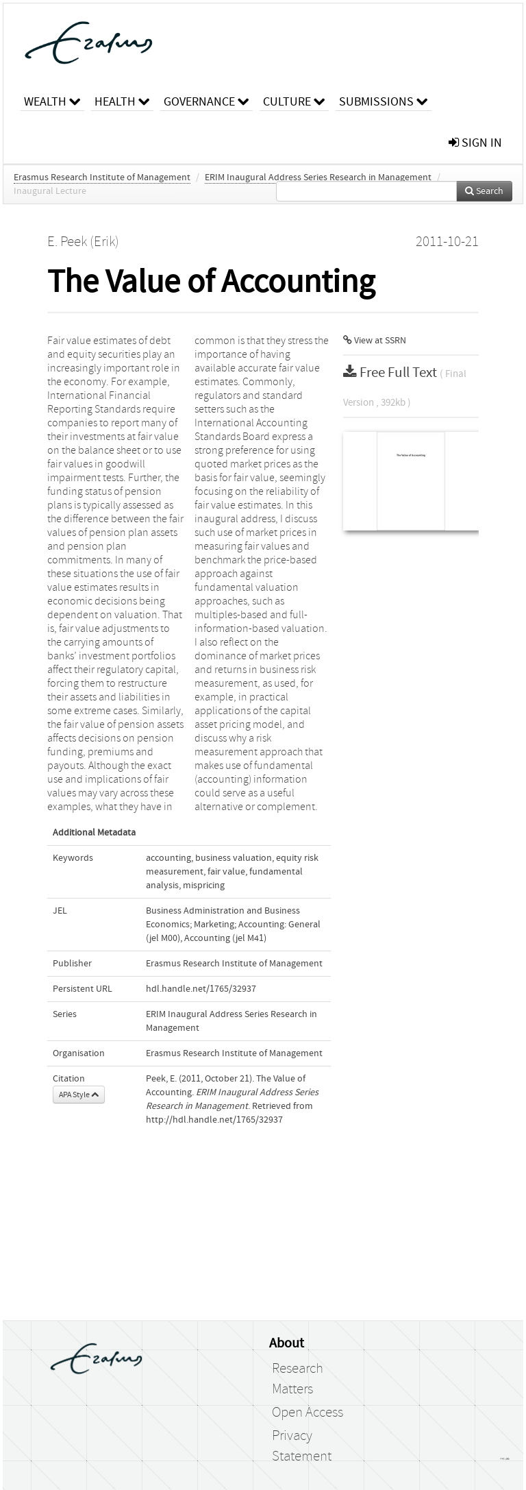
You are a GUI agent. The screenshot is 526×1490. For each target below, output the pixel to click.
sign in (475, 143)
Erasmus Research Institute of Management (102, 177)
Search (484, 191)
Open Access (307, 1412)
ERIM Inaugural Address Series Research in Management (318, 177)
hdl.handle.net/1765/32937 (201, 989)
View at (374, 340)
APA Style (79, 1094)
